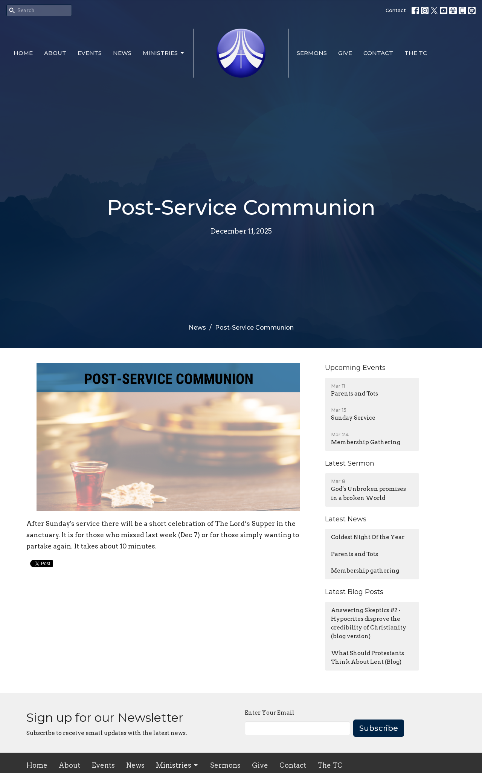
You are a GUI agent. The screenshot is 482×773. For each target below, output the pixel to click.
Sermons (312, 53)
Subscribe (378, 728)
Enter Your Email (269, 712)
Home (23, 53)
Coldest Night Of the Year (367, 537)
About (55, 53)
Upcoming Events (355, 368)
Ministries (164, 53)
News (122, 53)
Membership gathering (365, 570)
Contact (396, 10)
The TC (415, 53)
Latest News (345, 519)
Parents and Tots (354, 554)
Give (345, 53)
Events (90, 53)
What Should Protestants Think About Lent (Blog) (367, 657)
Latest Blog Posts (354, 592)
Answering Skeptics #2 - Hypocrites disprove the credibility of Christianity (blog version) (368, 623)
